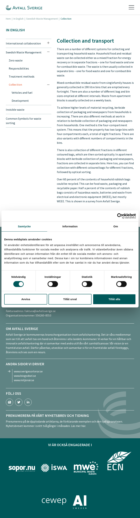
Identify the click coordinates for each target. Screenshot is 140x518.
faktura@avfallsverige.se (40, 311)
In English (18, 18)
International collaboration (23, 43)
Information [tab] (70, 226)
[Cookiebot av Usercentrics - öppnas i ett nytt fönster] (120, 216)
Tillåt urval (70, 299)
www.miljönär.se (24, 380)
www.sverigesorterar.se (28, 371)
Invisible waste (15, 109)
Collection (15, 84)
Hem (8, 18)
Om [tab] (115, 226)
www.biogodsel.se (25, 376)
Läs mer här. (78, 426)
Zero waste (16, 60)
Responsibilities (19, 68)
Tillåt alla (114, 299)
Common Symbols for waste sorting (23, 121)
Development (20, 100)
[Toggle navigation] (131, 7)
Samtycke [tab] (24, 226)
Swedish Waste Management (42, 18)
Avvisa (25, 299)
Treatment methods (21, 76)
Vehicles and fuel (22, 92)
